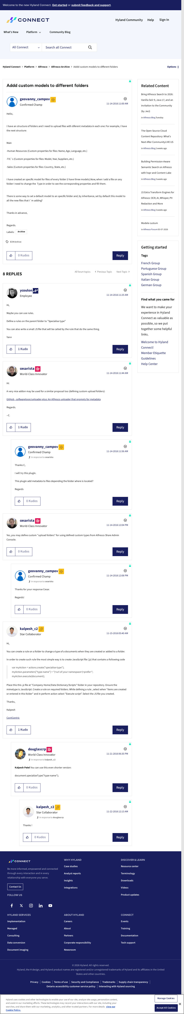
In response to (42, 457)
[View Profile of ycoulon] (26, 290)
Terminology (128, 873)
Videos (124, 888)
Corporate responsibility (77, 943)
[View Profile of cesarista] (27, 368)
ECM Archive (15, 241)
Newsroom (70, 950)
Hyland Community (129, 20)
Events (124, 921)
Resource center (129, 866)
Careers (68, 921)
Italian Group (150, 279)
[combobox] (69, 47)
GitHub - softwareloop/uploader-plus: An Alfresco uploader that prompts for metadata (54, 399)
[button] (11, 255)
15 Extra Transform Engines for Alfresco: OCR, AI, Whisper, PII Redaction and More (157, 198)
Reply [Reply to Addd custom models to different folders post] (120, 255)
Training (125, 928)
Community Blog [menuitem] (60, 32)
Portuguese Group (153, 268)
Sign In (164, 19)
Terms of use (61, 982)
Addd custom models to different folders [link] (95, 67)
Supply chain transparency (133, 982)
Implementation (16, 921)
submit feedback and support (91, 5)
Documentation (129, 935)
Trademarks (108, 982)
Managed (12, 928)
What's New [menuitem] (11, 32)
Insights (68, 880)
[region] (92, 1004)
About (67, 928)
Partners (68, 935)
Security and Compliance (85, 982)
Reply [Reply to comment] (120, 349)
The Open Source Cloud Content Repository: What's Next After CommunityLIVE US (157, 136)
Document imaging (17, 950)
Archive (21, 231)
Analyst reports (72, 873)
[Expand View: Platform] (40, 32)
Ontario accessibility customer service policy (71, 986)
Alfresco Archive (60, 67)
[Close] (180, 1004)
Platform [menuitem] (31, 32)
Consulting (13, 935)
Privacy (34, 982)
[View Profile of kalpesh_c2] (29, 628)
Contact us (15, 887)
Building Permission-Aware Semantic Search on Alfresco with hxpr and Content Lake (156, 167)
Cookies (46, 982)
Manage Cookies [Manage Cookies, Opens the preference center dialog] (166, 998)
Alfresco (42, 67)
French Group (150, 263)
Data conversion (16, 943)
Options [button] (171, 67)
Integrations (71, 888)
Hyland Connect (11, 67)
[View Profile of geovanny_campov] (35, 99)
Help (150, 20)
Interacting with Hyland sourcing (117, 986)
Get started (59, 5)
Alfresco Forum (150, 229)
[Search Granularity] (26, 47)
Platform (29, 67)
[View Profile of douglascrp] (37, 749)
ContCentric (13, 718)
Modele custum (149, 223)
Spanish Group (151, 274)
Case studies (71, 866)
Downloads (127, 880)
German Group (151, 285)
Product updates (130, 895)
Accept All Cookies (166, 1007)
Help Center (149, 364)
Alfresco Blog (149, 117)
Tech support (128, 943)
